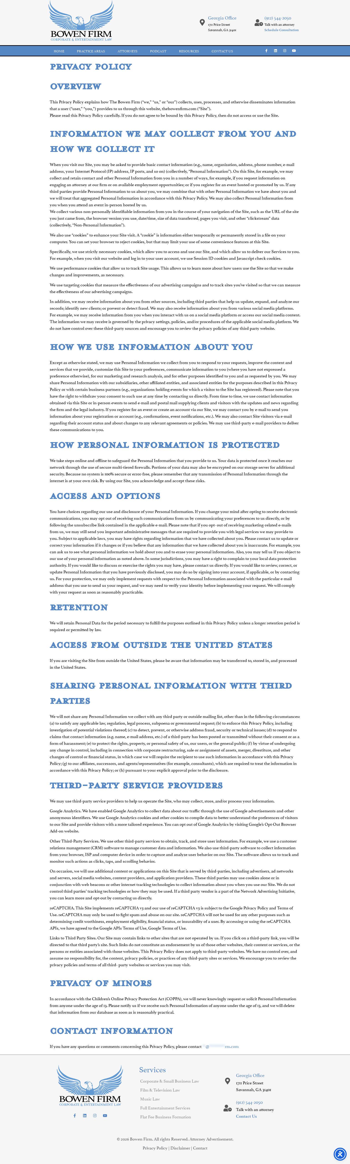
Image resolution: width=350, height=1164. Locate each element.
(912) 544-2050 (277, 17)
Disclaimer (180, 1147)
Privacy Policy (155, 1147)
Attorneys (127, 50)
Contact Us (246, 1116)
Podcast (158, 50)
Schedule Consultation (281, 30)
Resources (189, 50)
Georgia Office (222, 17)
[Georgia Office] (202, 22)
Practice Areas (91, 50)
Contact (200, 1147)
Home (59, 50)
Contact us (222, 50)
